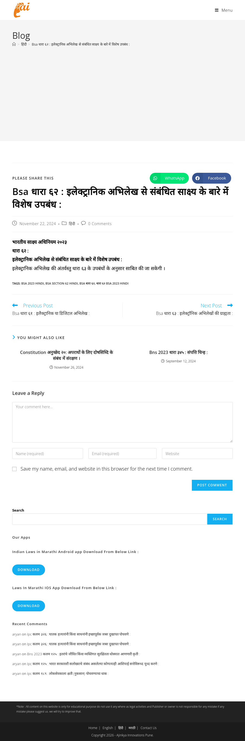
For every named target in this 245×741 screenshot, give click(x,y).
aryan (16, 634)
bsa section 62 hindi (62, 283)
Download (29, 569)
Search (18, 510)
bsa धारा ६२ (87, 283)
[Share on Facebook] (211, 178)
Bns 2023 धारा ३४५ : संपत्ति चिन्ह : (178, 352)
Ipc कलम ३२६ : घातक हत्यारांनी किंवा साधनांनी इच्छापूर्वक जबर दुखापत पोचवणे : (79, 634)
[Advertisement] (122, 91)
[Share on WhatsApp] (169, 178)
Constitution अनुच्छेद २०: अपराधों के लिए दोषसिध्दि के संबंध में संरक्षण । (66, 355)
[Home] (14, 44)
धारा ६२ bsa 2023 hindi (112, 283)
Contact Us (149, 728)
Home (92, 728)
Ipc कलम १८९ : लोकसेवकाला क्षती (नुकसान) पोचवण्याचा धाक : (68, 673)
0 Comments (100, 223)
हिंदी (72, 223)
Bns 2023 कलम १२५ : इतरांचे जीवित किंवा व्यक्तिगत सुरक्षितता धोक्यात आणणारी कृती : (83, 653)
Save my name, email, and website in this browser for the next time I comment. (107, 468)
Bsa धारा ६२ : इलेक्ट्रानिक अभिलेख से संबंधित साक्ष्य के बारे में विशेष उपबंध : (81, 44)
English (108, 728)
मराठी (132, 728)
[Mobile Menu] (224, 10)
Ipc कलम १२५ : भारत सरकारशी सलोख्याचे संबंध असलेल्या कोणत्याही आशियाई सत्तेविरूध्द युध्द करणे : (93, 663)
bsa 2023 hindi (32, 283)
